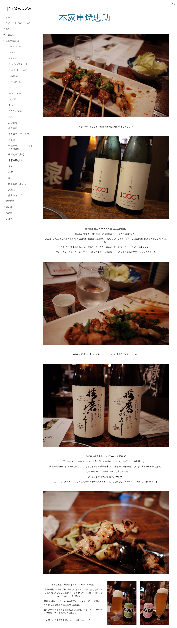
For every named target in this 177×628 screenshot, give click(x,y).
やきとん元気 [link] (15, 110)
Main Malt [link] (13, 87)
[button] (173, 4)
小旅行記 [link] (10, 35)
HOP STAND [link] (14, 81)
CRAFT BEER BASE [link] (17, 70)
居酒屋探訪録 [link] (12, 40)
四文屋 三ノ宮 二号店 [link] (18, 134)
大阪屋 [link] (11, 140)
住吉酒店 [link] (12, 128)
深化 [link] (10, 166)
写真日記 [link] (10, 201)
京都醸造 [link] (12, 122)
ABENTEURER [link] (15, 46)
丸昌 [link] (10, 116)
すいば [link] (11, 105)
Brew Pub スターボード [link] (19, 64)
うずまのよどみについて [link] (18, 23)
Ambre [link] (11, 52)
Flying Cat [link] (13, 75)
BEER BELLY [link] (14, 58)
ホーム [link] (9, 17)
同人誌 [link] (9, 207)
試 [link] (9, 178)
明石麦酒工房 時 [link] (16, 154)
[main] (85, 17)
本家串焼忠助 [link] (15, 160)
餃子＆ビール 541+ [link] (17, 183)
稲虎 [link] (10, 172)
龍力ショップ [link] (15, 195)
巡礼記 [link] (9, 29)
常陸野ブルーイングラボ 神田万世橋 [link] (20, 147)
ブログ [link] (9, 218)
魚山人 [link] (11, 189)
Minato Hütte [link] (14, 93)
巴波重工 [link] (10, 213)
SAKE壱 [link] (12, 99)
